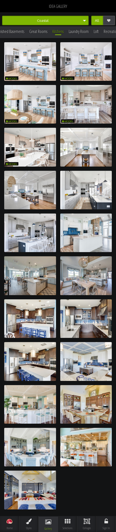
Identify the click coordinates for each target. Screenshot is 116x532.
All (97, 20)
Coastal (43, 20)
